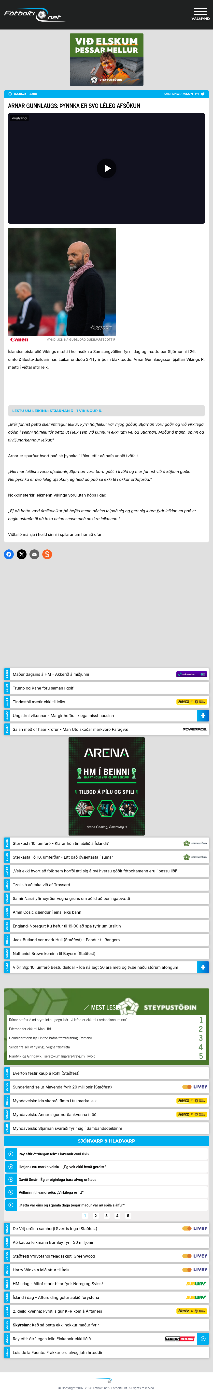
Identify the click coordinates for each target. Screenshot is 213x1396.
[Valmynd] (200, 14)
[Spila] (106, 168)
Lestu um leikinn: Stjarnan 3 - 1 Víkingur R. (57, 411)
